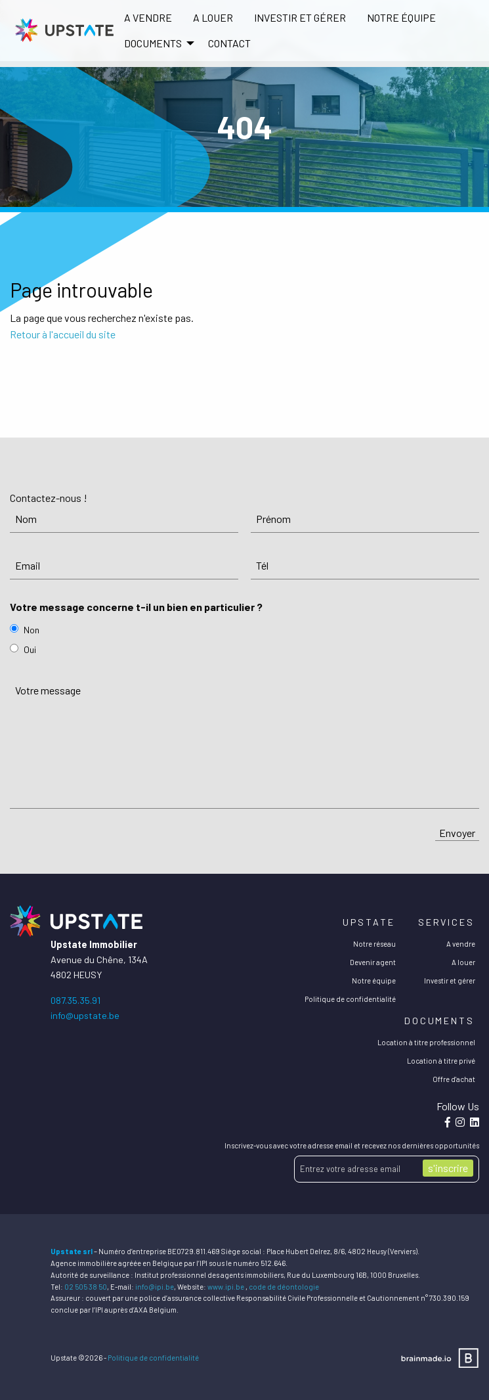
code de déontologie (284, 1286)
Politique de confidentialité (350, 999)
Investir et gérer (300, 17)
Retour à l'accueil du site (63, 334)
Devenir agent (373, 962)
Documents (439, 1020)
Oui (30, 649)
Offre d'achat (454, 1079)
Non (31, 629)
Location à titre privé (441, 1060)
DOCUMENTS (153, 43)
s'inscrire (448, 1168)
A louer (213, 17)
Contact (229, 43)
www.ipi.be (225, 1286)
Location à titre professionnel (426, 1042)
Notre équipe (401, 17)
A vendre (148, 17)
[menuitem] (148, 17)
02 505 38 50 (85, 1286)
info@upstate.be (85, 1015)
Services (446, 922)
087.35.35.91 (75, 1000)
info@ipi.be (154, 1286)
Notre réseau (374, 943)
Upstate (368, 922)
